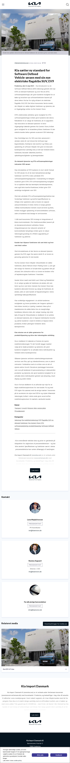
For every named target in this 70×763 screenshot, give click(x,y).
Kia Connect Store (34, 423)
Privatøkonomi (20, 411)
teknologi (18, 420)
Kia (23, 420)
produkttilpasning (35, 426)
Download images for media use (55, 624)
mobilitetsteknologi (31, 420)
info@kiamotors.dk (35, 610)
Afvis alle (40, 755)
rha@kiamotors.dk (35, 572)
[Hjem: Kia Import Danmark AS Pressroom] (34, 4)
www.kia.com (36, 455)
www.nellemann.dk (41, 458)
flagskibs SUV (46, 420)
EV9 (40, 420)
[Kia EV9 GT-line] (35, 647)
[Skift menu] (3, 4)
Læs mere (35, 470)
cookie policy (18, 760)
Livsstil (24, 408)
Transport (18, 408)
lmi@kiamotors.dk (35, 530)
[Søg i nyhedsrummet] (67, 4)
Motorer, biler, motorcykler (36, 408)
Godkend (59, 755)
